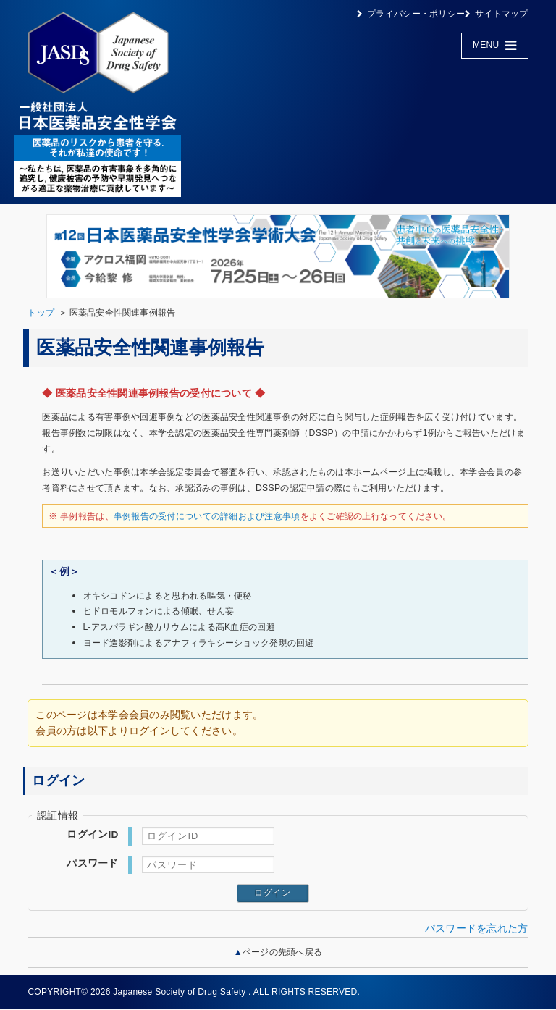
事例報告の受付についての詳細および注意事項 (207, 516)
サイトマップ (501, 14)
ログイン (273, 893)
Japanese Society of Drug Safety (179, 992)
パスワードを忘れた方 (476, 928)
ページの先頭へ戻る (282, 952)
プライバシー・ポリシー (416, 14)
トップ (41, 312)
